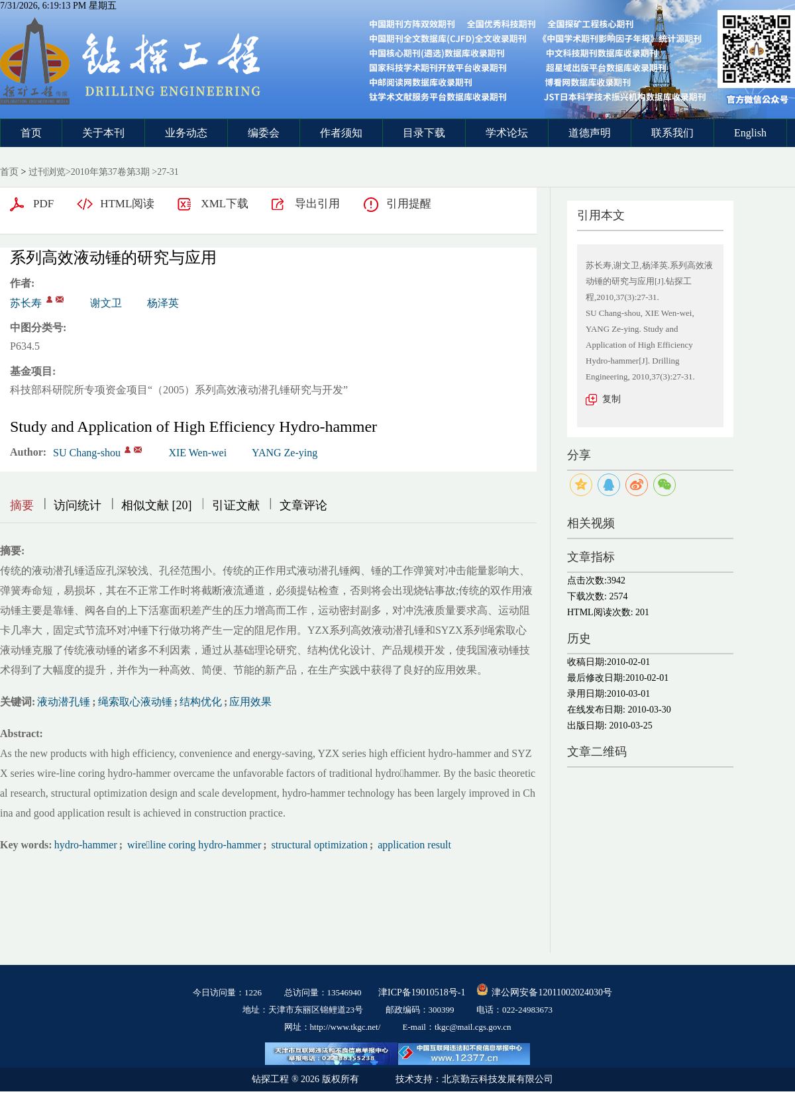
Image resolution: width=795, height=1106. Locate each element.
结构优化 (201, 701)
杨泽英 (163, 303)
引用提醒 (408, 203)
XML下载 (224, 203)
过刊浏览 (47, 172)
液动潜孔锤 (63, 701)
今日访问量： (227, 992)
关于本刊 (103, 132)
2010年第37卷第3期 (110, 172)
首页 (31, 132)
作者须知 (341, 132)
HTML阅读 (127, 203)
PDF (43, 203)
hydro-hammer (85, 844)
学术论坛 (507, 132)
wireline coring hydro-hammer (193, 844)
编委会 (264, 132)
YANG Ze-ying (284, 452)
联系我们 (672, 132)
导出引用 (317, 203)
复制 (611, 399)
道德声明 (589, 132)
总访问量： (323, 992)
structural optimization (318, 844)
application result (413, 844)
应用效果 (250, 701)
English (750, 132)
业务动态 (186, 132)
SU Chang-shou (87, 452)
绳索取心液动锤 (135, 701)
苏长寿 (26, 303)
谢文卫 (106, 303)
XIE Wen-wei (197, 452)
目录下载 (424, 132)
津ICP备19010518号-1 (421, 992)
